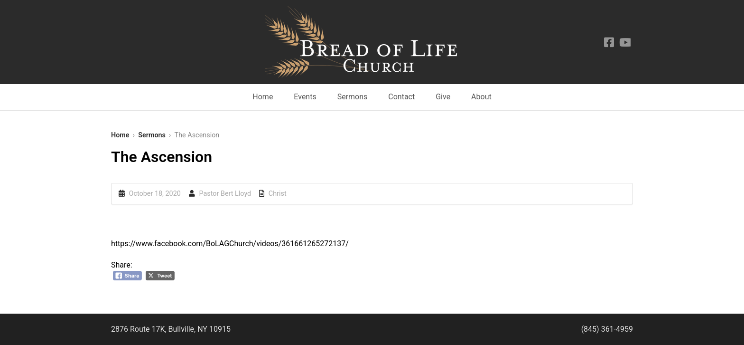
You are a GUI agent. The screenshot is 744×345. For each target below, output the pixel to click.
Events (305, 96)
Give (443, 96)
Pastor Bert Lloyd (225, 194)
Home (262, 96)
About (481, 96)
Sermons (352, 96)
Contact (401, 96)
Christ (278, 194)
